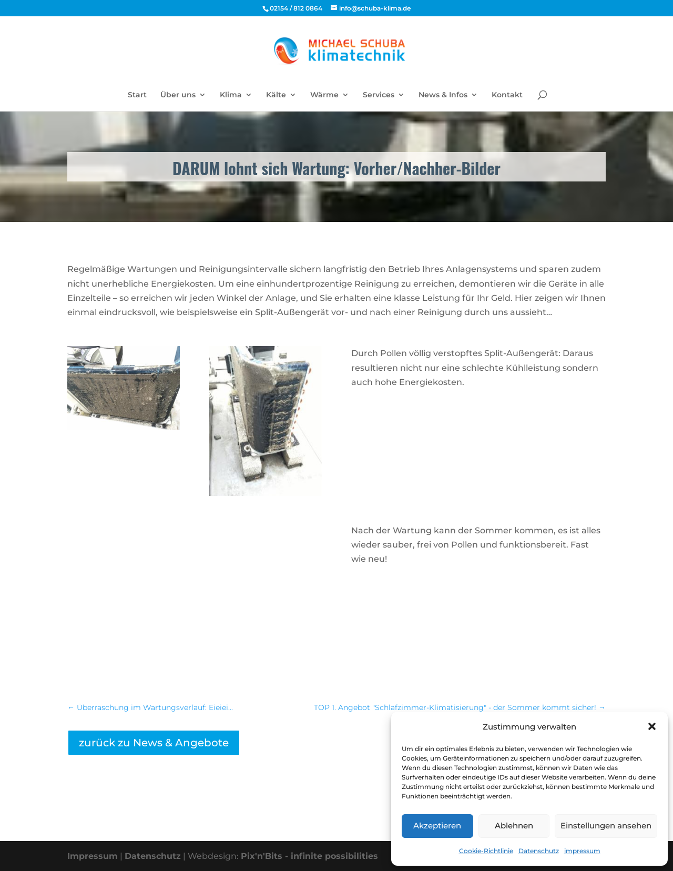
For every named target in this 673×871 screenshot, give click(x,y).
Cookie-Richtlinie (486, 851)
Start (137, 95)
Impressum (92, 856)
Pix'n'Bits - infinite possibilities (309, 856)
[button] (652, 726)
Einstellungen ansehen (605, 826)
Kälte (276, 95)
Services (378, 95)
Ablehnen (514, 826)
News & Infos (443, 95)
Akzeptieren (437, 826)
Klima (231, 95)
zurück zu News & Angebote (154, 742)
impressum (582, 851)
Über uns (178, 95)
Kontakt (507, 95)
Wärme (324, 95)
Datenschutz (538, 851)
